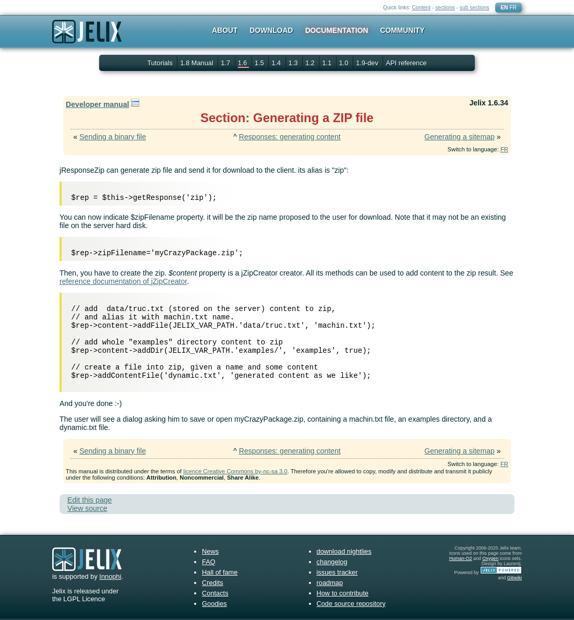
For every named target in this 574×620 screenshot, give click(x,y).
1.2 (310, 63)
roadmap (330, 583)
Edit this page (89, 500)
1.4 (276, 63)
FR (513, 7)
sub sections (474, 7)
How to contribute (343, 593)
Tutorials (160, 63)
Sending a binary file (112, 137)
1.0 (344, 63)
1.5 (260, 63)
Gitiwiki (514, 577)
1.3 (294, 63)
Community (402, 30)
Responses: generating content (290, 137)
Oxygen (490, 558)
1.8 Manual (197, 63)
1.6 (243, 63)
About (224, 30)
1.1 (327, 63)
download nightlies (344, 551)
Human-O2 (460, 558)
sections (445, 7)
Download (271, 30)
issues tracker (337, 572)
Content (421, 7)
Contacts (215, 593)
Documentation (336, 30)
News (210, 551)
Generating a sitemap (459, 137)
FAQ (209, 562)
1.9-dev (368, 63)
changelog (332, 562)
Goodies (214, 603)
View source (87, 508)
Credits (212, 583)
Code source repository (351, 603)
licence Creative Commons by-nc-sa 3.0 (235, 471)
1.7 (226, 63)
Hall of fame (219, 572)
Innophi (110, 576)
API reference (406, 63)
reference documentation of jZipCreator (123, 281)
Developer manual (97, 104)
